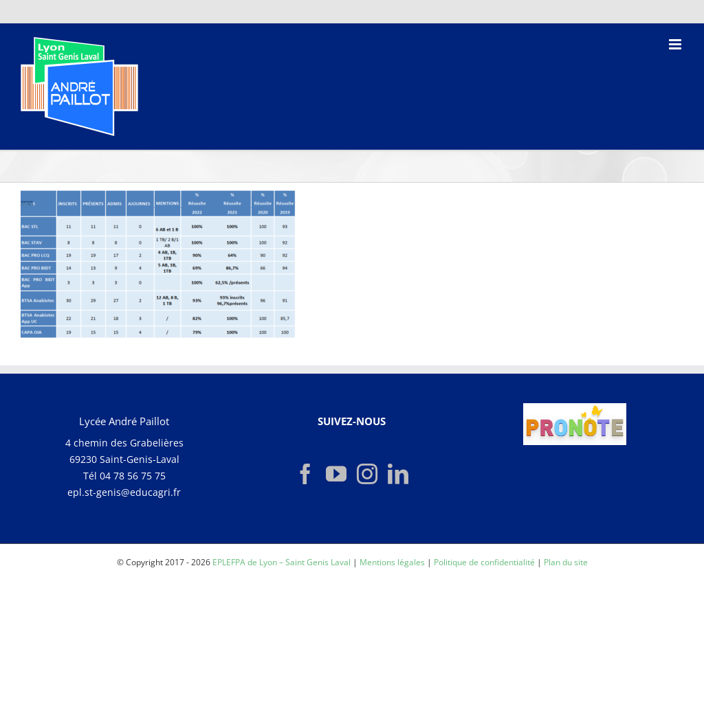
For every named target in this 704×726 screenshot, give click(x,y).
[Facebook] (305, 474)
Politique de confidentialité (484, 562)
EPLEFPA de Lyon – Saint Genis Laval (281, 562)
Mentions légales (392, 562)
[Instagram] (367, 474)
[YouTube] (336, 474)
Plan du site (566, 562)
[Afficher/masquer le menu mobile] (676, 44)
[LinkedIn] (398, 474)
